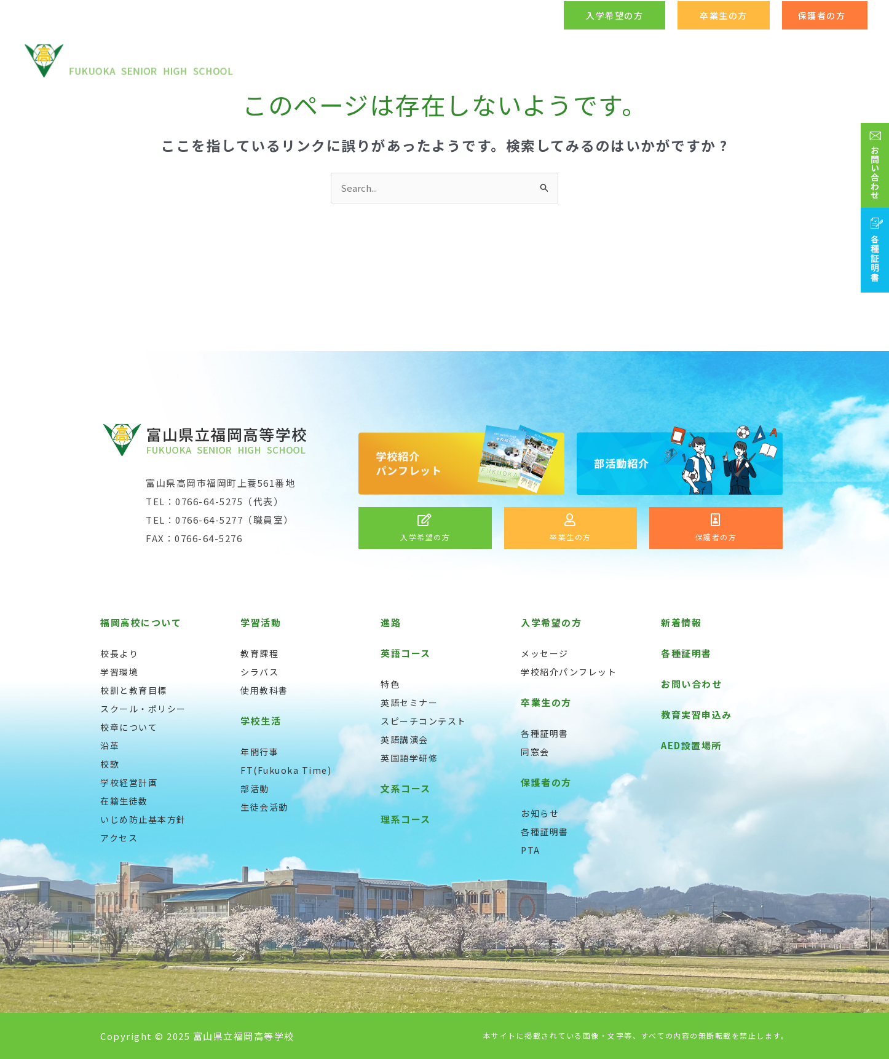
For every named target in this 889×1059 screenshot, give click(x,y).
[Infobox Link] (425, 528)
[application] (498, 60)
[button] (614, 15)
